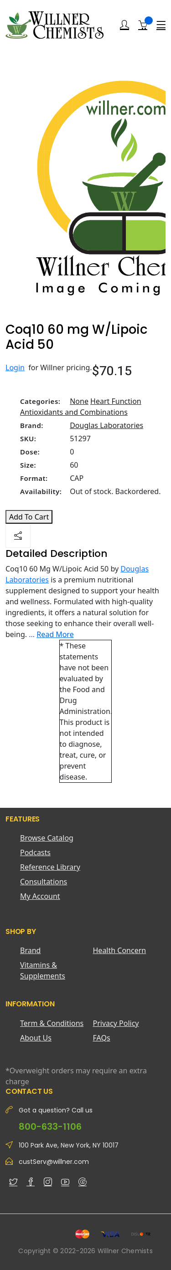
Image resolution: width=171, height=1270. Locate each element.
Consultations (43, 882)
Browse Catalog (46, 838)
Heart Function (115, 401)
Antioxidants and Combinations (74, 412)
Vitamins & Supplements (42, 970)
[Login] (124, 25)
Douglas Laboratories (106, 425)
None (79, 401)
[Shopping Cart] (142, 24)
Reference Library (50, 867)
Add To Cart (29, 517)
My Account (40, 896)
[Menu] (161, 25)
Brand (30, 950)
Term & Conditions (51, 1023)
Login (15, 367)
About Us (36, 1038)
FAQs (101, 1038)
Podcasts (35, 852)
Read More (54, 634)
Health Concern (119, 950)
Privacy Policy (116, 1023)
